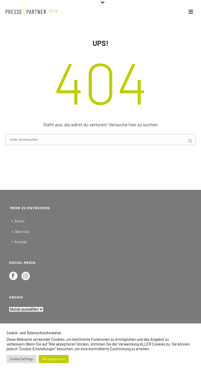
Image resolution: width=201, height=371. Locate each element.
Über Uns (20, 231)
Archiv (18, 221)
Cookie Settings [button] (21, 359)
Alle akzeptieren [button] (53, 359)
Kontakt (19, 241)
